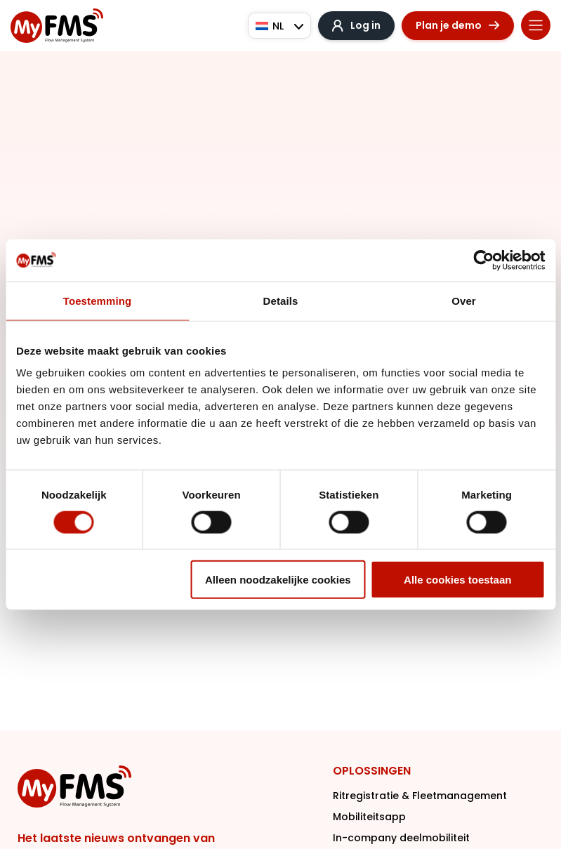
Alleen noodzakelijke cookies (278, 580)
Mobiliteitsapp (369, 817)
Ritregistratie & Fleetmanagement (420, 796)
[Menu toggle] (535, 25)
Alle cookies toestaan (457, 580)
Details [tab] (280, 300)
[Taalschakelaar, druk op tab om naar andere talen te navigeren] (279, 25)
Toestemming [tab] (97, 300)
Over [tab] (463, 300)
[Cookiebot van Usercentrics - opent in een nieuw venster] (483, 259)
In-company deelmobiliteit (401, 838)
